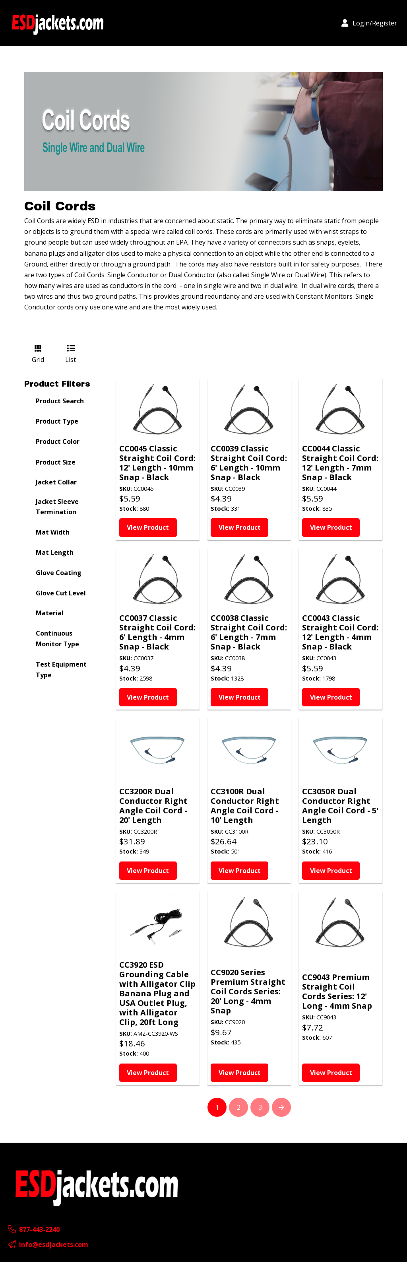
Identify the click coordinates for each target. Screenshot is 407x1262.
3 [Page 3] (260, 1107)
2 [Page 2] (238, 1107)
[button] (369, 23)
